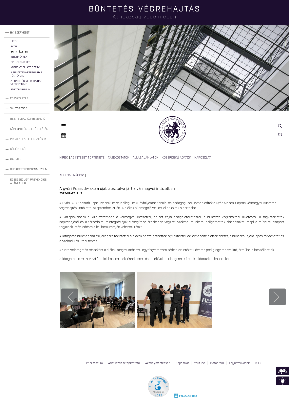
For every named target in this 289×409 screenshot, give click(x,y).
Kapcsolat (202, 158)
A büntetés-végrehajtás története (26, 74)
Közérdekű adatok (176, 158)
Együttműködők (239, 363)
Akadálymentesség (157, 363)
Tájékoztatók (118, 158)
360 (282, 371)
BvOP (13, 46)
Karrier (15, 159)
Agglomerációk (71, 176)
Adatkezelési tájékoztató (124, 363)
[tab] (26, 33)
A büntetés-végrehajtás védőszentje (26, 82)
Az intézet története (87, 158)
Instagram (217, 363)
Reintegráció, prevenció (27, 119)
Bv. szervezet (19, 32)
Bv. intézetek (19, 52)
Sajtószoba (18, 108)
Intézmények (18, 57)
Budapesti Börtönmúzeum (29, 169)
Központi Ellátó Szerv (25, 67)
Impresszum (94, 363)
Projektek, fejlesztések (28, 139)
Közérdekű (18, 149)
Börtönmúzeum (20, 89)
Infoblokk (282, 381)
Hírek (13, 41)
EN (280, 135)
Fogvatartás (19, 98)
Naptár (64, 135)
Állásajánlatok (145, 158)
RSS (257, 363)
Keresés (281, 127)
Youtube (199, 363)
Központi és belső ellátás (29, 129)
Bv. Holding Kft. (20, 62)
